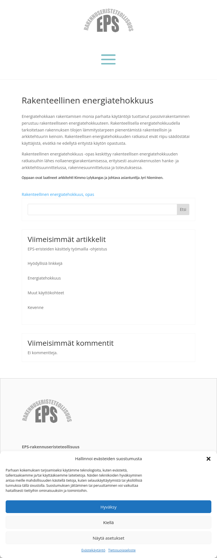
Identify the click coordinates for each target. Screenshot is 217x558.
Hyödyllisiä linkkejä (45, 263)
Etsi (183, 209)
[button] (208, 459)
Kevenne (36, 307)
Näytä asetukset (108, 538)
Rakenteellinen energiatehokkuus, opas (58, 194)
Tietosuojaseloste (122, 550)
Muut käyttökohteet (46, 292)
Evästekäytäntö (93, 550)
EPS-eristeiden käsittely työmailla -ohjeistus (67, 249)
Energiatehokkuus (44, 278)
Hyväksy (109, 507)
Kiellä (108, 522)
